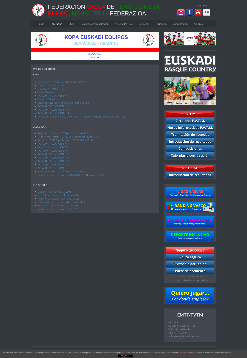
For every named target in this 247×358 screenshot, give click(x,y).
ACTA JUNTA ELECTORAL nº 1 (53, 95)
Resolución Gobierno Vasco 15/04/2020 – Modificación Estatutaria (72, 174)
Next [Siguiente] (212, 38)
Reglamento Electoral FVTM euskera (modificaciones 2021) (68, 136)
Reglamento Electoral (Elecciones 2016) (58, 198)
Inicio (41, 23)
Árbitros (198, 23)
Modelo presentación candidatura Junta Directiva (63, 102)
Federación (56, 23)
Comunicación (180, 23)
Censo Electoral (46, 92)
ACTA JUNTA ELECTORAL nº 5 (53, 154)
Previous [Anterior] (168, 38)
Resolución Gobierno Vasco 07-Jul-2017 (59, 205)
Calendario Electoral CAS (51, 85)
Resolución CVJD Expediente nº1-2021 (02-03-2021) (65, 140)
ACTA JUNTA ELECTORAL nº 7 (53, 143)
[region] (190, 38)
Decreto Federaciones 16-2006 (54, 191)
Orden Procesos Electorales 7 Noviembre (59, 195)
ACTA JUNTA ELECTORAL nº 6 (53, 150)
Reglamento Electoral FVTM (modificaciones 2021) (64, 133)
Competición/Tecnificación (95, 23)
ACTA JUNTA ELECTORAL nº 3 (53, 109)
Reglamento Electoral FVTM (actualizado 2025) (62, 81)
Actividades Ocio (124, 23)
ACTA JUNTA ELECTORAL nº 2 (53, 106)
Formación (161, 23)
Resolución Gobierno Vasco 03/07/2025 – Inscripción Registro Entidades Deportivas (81, 116)
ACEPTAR (125, 356)
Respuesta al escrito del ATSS (53, 147)
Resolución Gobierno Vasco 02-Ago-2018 (59, 209)
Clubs (71, 23)
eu (205, 5)
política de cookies (188, 353)
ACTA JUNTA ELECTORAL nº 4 (53, 113)
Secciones (144, 23)
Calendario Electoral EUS (51, 88)
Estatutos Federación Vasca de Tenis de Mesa (62, 171)
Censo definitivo (46, 99)
